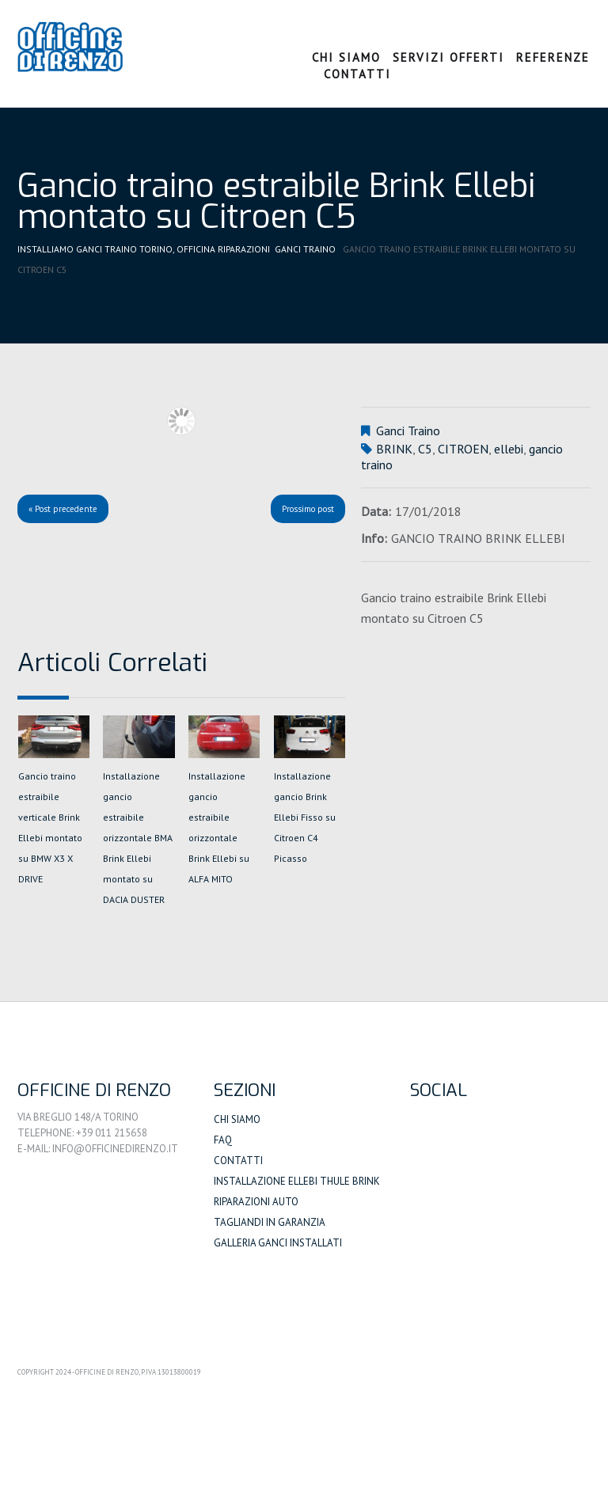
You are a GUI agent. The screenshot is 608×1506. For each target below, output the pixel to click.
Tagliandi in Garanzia (269, 1222)
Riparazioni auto (256, 1201)
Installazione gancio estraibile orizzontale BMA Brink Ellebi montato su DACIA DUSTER (138, 837)
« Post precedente (62, 508)
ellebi (508, 449)
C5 (425, 449)
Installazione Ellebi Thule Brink (297, 1181)
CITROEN (463, 449)
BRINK (394, 449)
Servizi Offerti (448, 57)
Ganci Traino (306, 249)
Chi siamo (237, 1119)
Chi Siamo (346, 57)
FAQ (223, 1140)
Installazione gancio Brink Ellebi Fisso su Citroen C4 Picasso (305, 817)
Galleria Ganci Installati (278, 1243)
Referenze (553, 57)
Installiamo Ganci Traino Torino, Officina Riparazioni (144, 249)
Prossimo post (308, 508)
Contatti (357, 74)
